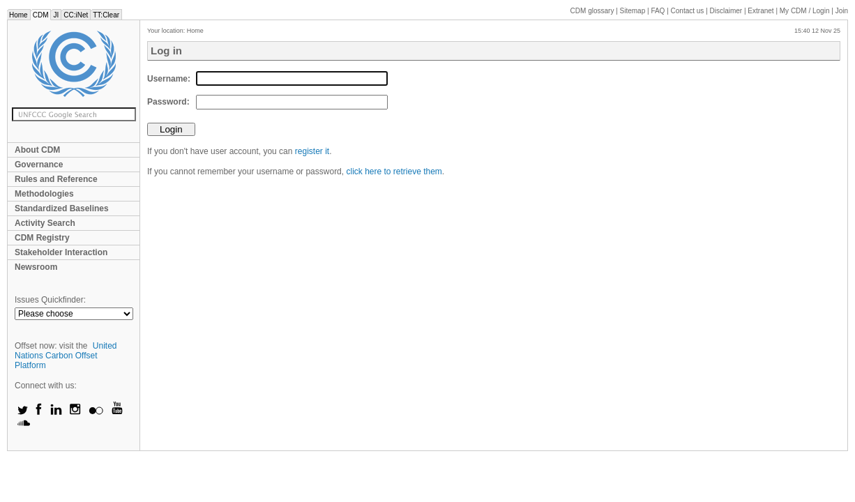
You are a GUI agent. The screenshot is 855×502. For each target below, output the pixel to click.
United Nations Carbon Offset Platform (66, 355)
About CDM (37, 150)
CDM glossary (592, 11)
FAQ (658, 11)
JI (56, 15)
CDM (41, 15)
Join (841, 11)
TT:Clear (106, 15)
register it (312, 151)
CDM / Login (805, 11)
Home (18, 15)
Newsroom (36, 267)
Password (167, 102)
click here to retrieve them (393, 171)
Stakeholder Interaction (61, 252)
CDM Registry (42, 238)
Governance (39, 164)
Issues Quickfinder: (50, 300)
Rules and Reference (56, 179)
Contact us (687, 11)
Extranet (760, 11)
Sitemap (633, 11)
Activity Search (45, 223)
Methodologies (44, 194)
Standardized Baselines (62, 208)
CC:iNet (75, 15)
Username (167, 79)
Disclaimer (726, 11)
